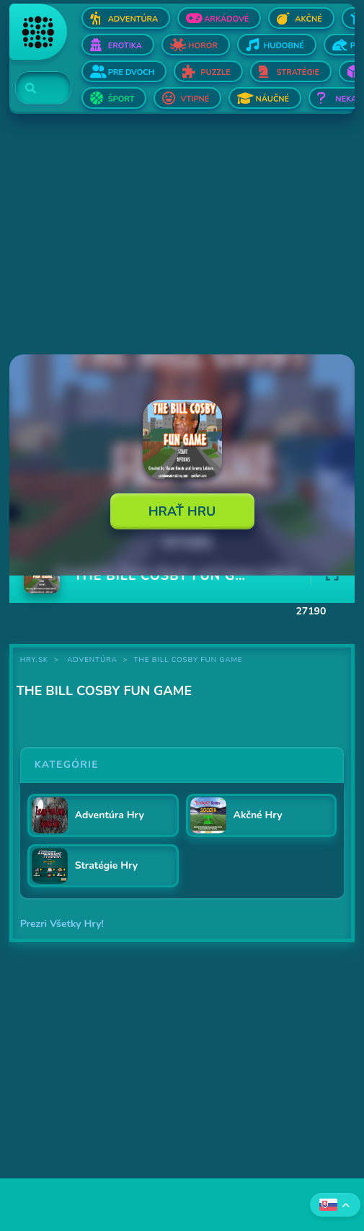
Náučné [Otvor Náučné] (272, 99)
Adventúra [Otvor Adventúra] (133, 19)
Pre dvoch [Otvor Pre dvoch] (131, 72)
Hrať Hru (182, 511)
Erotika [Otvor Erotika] (125, 45)
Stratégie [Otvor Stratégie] (298, 72)
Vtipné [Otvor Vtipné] (194, 99)
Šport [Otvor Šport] (121, 99)
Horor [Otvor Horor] (203, 45)
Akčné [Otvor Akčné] (308, 19)
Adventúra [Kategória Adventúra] (92, 660)
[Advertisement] (182, 235)
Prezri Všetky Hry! (62, 924)
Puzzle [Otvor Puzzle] (215, 72)
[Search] (35, 88)
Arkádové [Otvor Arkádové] (226, 19)
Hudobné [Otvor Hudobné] (284, 45)
